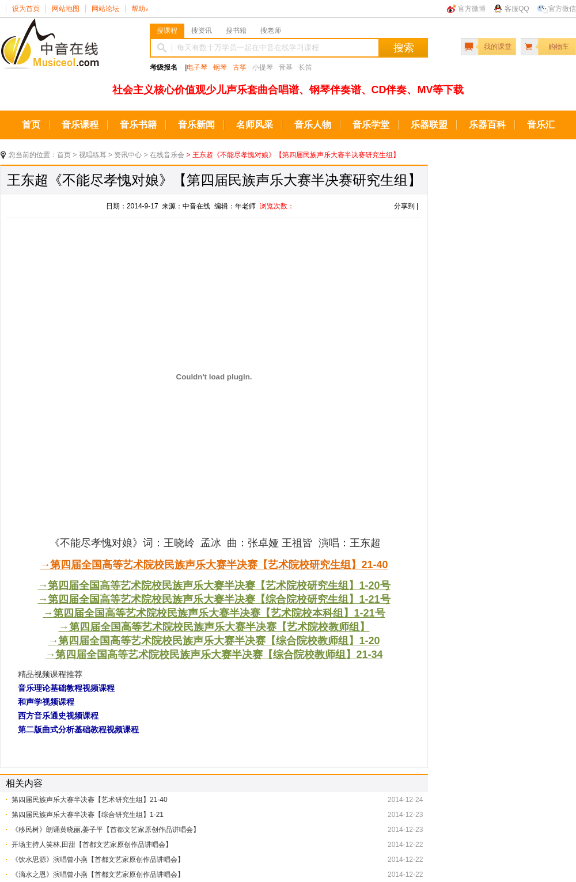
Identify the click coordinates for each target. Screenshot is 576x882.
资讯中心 (128, 155)
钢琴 (220, 67)
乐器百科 (487, 125)
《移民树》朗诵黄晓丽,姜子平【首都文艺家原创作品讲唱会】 (106, 830)
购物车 (558, 47)
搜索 (403, 48)
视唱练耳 (93, 155)
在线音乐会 (167, 155)
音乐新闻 (196, 125)
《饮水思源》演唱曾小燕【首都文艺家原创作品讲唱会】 (98, 860)
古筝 (240, 67)
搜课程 (167, 30)
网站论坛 (105, 9)
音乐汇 (541, 125)
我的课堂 (497, 47)
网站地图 (65, 9)
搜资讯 (201, 30)
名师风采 (254, 125)
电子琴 (197, 67)
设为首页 (26, 9)
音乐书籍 (138, 125)
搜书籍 (236, 30)
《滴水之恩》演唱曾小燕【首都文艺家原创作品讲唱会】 (98, 874)
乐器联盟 (429, 125)
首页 (31, 125)
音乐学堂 (371, 125)
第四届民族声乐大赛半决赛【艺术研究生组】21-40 (90, 800)
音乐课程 (80, 125)
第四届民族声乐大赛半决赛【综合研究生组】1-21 (88, 815)
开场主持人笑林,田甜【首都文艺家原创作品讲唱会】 (92, 845)
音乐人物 (312, 125)
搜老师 (270, 30)
